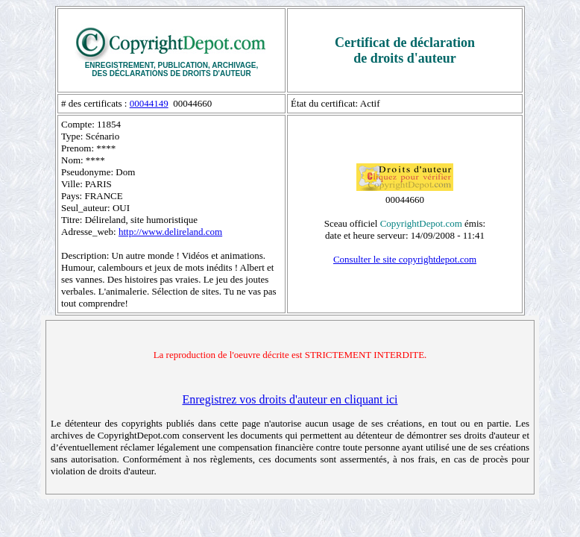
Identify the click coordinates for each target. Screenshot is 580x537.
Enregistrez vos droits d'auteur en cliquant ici (289, 399)
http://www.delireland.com (170, 231)
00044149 (149, 103)
